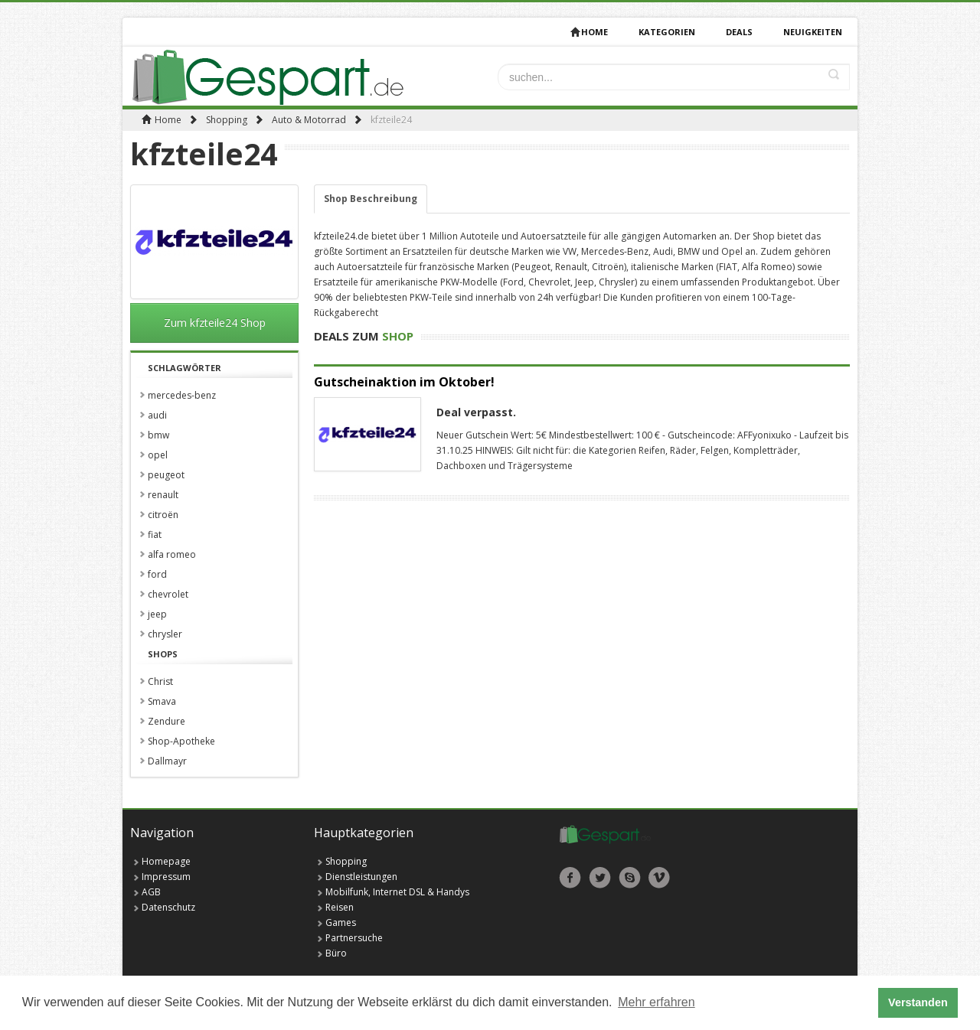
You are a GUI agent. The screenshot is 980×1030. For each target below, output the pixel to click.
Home (589, 31)
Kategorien (667, 31)
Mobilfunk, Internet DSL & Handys (397, 891)
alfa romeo (172, 554)
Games (340, 922)
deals (739, 31)
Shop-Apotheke (181, 741)
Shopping (226, 119)
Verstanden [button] (918, 1002)
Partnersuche (354, 937)
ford (157, 574)
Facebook (570, 877)
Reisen (339, 907)
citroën (163, 514)
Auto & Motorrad (309, 119)
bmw (158, 435)
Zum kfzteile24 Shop (215, 322)
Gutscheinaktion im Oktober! (404, 381)
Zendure (166, 721)
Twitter (600, 877)
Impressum (166, 876)
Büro (336, 953)
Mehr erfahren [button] (656, 1002)
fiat (155, 534)
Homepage (166, 861)
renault (163, 494)
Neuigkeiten (812, 31)
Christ (160, 681)
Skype (630, 877)
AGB (151, 891)
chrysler (165, 633)
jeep (157, 614)
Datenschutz (168, 907)
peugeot (166, 474)
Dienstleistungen (361, 876)
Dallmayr (167, 761)
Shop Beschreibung (370, 198)
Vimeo (659, 877)
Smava (162, 701)
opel (158, 454)
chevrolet (168, 594)
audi (157, 415)
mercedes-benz (182, 395)
